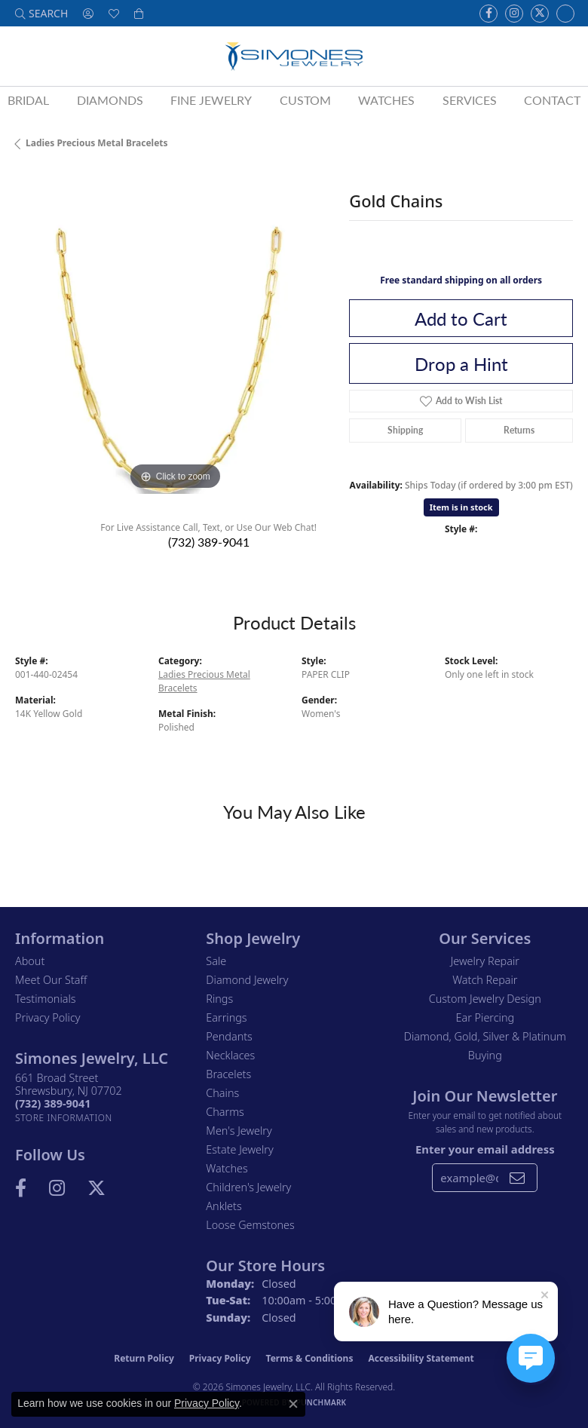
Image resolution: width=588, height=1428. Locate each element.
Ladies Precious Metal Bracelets (97, 142)
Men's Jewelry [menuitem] (238, 1130)
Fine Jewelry (211, 100)
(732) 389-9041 (209, 541)
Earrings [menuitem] (226, 1017)
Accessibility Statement (420, 1358)
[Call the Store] (52, 1103)
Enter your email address (485, 1149)
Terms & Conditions (310, 1358)
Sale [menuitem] (216, 961)
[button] (41, 13)
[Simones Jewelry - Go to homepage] (294, 56)
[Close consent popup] (293, 1403)
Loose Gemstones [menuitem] (250, 1225)
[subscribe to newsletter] (517, 1177)
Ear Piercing (485, 1017)
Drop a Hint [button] (461, 363)
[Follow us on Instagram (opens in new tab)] (514, 14)
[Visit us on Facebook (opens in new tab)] (488, 14)
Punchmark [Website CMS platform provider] (321, 1402)
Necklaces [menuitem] (230, 1055)
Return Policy (144, 1358)
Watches (386, 100)
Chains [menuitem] (222, 1093)
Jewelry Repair (485, 961)
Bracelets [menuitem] (228, 1074)
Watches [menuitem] (226, 1168)
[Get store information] (63, 1117)
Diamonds (110, 100)
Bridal (28, 100)
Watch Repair (484, 980)
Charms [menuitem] (225, 1112)
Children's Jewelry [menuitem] (248, 1187)
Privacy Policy (48, 1017)
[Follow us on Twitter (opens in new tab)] (540, 14)
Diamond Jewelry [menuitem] (247, 980)
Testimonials (45, 998)
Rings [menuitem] (219, 998)
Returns (519, 430)
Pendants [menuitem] (229, 1036)
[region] (174, 334)
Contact (552, 100)
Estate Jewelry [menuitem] (239, 1149)
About (29, 961)
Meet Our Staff (51, 980)
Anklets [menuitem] (223, 1206)
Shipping (405, 430)
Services (470, 100)
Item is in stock (461, 507)
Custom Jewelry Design (485, 998)
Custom (305, 100)
